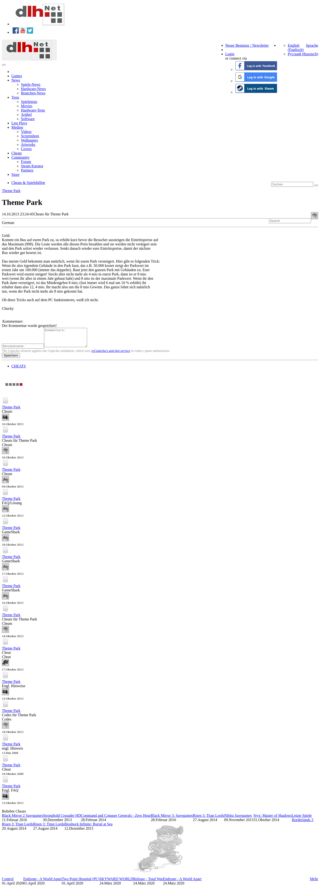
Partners (27, 170)
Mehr (314, 882)
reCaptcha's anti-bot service (111, 354)
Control (8, 882)
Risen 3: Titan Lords (208, 819)
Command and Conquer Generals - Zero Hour (116, 819)
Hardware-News (33, 89)
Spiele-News (30, 84)
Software (28, 119)
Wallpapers (29, 140)
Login (229, 54)
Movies (26, 106)
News (15, 80)
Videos (26, 132)
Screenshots (30, 136)
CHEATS (18, 370)
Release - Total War (148, 882)
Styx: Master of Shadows (272, 819)
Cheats (16, 153)
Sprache (312, 45)
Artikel (26, 114)
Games (16, 76)
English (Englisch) (296, 47)
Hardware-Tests (33, 110)
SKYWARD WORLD (116, 882)
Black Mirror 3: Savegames (172, 819)
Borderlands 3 (302, 823)
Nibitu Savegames (238, 819)
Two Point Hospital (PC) (80, 882)
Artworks (28, 144)
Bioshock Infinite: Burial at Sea (88, 828)
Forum (26, 162)
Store (15, 175)
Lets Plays (19, 123)
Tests (15, 97)
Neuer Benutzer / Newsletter (247, 45)
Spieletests (29, 102)
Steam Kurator (32, 166)
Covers (26, 149)
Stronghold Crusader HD (62, 819)
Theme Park (11, 191)
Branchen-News (33, 93)
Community (20, 157)
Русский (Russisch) (303, 54)
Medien (17, 127)
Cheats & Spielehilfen (28, 183)
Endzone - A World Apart (42, 882)
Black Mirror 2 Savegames (22, 819)
